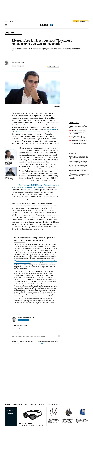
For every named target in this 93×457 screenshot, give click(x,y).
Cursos (26, 404)
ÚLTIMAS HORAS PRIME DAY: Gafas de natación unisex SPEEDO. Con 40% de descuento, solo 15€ (31, 424)
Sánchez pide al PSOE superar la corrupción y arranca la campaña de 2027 (78, 126)
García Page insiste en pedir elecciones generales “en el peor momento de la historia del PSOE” (77, 142)
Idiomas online (42, 404)
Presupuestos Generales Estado (33, 336)
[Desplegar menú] (6, 25)
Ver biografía (23, 320)
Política (9, 32)
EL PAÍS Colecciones (53, 404)
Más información (16, 343)
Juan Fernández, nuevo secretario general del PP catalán (77, 137)
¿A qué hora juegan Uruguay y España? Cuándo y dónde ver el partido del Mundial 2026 (79, 166)
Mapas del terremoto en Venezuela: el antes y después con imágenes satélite (78, 162)
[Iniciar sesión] (84, 21)
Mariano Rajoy (21, 336)
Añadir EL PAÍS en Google (54, 66)
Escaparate (7, 404)
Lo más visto (72, 153)
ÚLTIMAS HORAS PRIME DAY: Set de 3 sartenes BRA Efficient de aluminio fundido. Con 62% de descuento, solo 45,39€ (68, 420)
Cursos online (33, 404)
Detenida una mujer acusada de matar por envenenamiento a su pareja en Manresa (78, 132)
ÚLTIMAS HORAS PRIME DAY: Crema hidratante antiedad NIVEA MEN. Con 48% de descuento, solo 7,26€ (82, 420)
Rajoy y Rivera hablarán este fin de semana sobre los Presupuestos (10, 179)
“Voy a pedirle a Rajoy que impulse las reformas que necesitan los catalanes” (10, 162)
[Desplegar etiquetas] (59, 336)
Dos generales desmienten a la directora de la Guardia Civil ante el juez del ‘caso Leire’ (79, 157)
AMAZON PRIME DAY (17, 404)
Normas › (58, 329)
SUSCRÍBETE (76, 21)
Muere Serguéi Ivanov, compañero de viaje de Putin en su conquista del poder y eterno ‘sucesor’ (79, 172)
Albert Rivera (14, 336)
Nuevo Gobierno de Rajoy (18, 38)
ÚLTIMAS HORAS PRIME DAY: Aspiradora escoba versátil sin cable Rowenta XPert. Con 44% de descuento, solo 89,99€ (53, 420)
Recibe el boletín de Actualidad (20, 325)
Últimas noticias (73, 122)
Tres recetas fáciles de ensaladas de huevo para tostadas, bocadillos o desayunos (78, 177)
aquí (42, 343)
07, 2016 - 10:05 (19, 62)
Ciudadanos (43, 336)
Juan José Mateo (17, 61)
